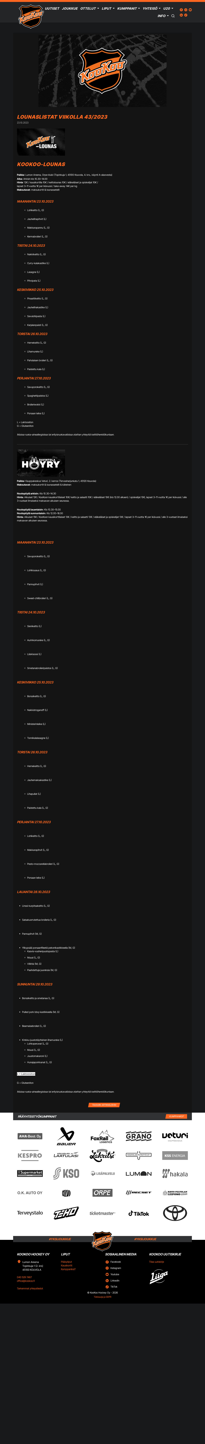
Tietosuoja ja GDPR (102, 1297)
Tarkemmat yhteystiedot (30, 1288)
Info (161, 16)
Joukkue (70, 8)
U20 (166, 8)
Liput (106, 8)
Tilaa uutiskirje (156, 1261)
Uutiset (52, 8)
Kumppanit (127, 8)
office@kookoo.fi (26, 1280)
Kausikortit (66, 1265)
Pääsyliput (66, 1261)
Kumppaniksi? (68, 1269)
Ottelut (88, 8)
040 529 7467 (24, 1277)
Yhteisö (150, 8)
